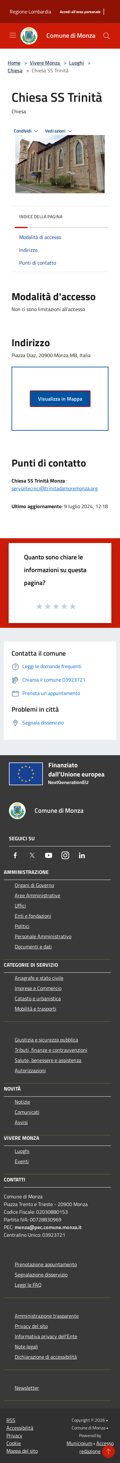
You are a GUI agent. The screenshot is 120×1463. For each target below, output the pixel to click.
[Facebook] (15, 855)
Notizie (22, 1102)
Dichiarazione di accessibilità (46, 1357)
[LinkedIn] (82, 855)
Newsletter (27, 1388)
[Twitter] (32, 855)
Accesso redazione (96, 1447)
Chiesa (15, 70)
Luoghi (76, 63)
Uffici (20, 905)
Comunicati (27, 1112)
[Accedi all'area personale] (80, 12)
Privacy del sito (31, 1326)
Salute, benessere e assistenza (48, 1060)
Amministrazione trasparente (47, 1316)
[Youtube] (48, 855)
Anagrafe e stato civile (39, 978)
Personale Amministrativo (43, 936)
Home (14, 63)
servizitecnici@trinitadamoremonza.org (55, 488)
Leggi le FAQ (28, 1285)
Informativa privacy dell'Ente (46, 1336)
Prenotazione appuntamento (46, 1264)
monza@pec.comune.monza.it (48, 1227)
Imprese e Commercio (38, 988)
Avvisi (21, 1122)
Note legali (26, 1346)
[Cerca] (106, 36)
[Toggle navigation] (13, 35)
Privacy (14, 1435)
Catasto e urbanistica (38, 998)
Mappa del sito (22, 1451)
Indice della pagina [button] (40, 216)
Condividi (27, 131)
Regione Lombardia (30, 11)
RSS (10, 1420)
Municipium (79, 1443)
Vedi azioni (59, 131)
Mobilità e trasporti (35, 1008)
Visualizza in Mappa (60, 399)
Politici (22, 926)
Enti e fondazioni (33, 916)
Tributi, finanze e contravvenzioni (51, 1050)
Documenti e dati (33, 946)
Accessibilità (19, 1428)
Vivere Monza (45, 63)
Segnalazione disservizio (41, 1274)
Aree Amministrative (37, 895)
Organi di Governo (34, 885)
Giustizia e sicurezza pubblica (46, 1039)
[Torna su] (108, 1451)
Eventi (22, 1161)
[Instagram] (65, 855)
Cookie (13, 1443)
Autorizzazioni (30, 1070)
